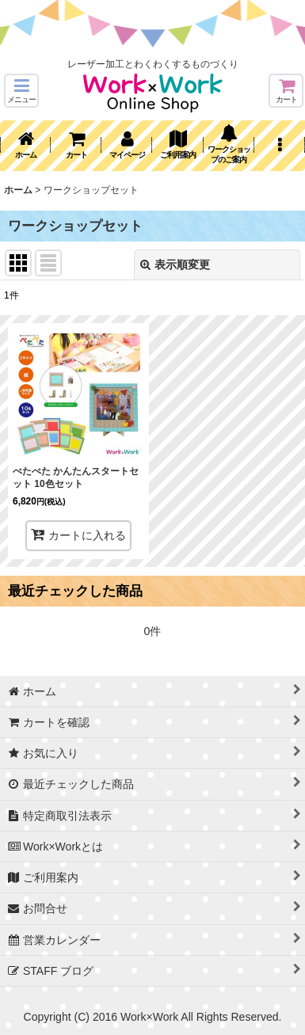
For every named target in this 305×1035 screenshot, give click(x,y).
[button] (21, 91)
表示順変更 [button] (175, 264)
